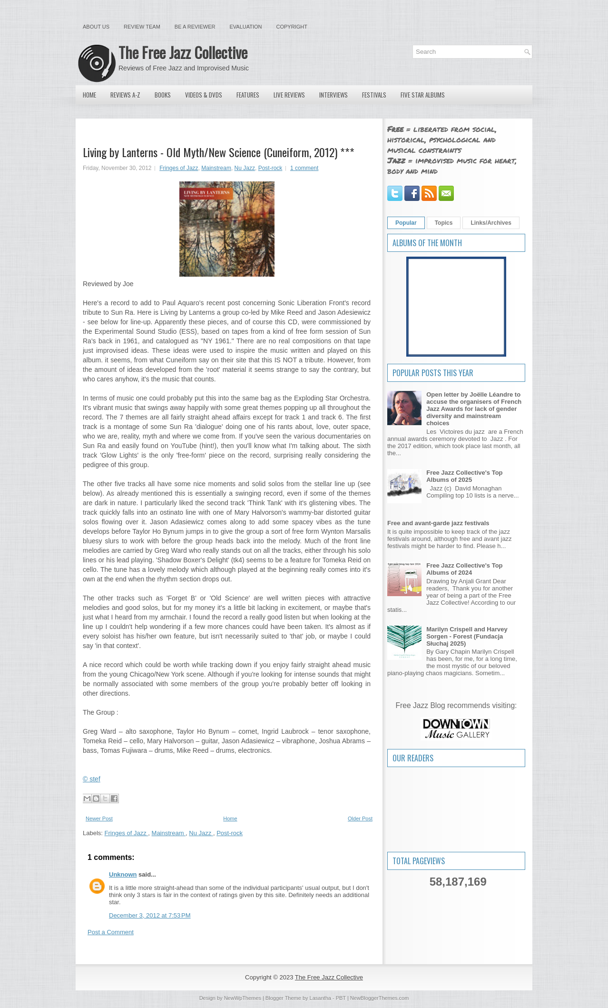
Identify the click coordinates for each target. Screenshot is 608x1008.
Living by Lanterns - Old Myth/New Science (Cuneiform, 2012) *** (218, 152)
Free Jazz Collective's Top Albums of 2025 (464, 476)
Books (163, 95)
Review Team (142, 27)
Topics (444, 223)
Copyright (291, 27)
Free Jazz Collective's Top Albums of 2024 (464, 569)
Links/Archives (491, 223)
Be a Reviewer (195, 27)
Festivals (374, 95)
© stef (91, 779)
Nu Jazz (245, 168)
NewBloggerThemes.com (379, 998)
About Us (96, 27)
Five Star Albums (423, 95)
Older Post (360, 818)
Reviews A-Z (125, 95)
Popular (406, 223)
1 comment (304, 168)
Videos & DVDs (203, 95)
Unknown (123, 874)
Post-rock (270, 168)
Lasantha (320, 998)
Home (89, 95)
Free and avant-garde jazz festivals (438, 523)
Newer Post (99, 818)
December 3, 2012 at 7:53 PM (150, 915)
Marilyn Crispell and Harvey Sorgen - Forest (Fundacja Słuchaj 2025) (467, 636)
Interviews (333, 95)
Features (247, 95)
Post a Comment (111, 932)
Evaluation (245, 27)
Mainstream (216, 168)
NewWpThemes (242, 998)
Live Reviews (289, 95)
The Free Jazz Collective (182, 52)
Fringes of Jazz (178, 168)
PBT (341, 998)
